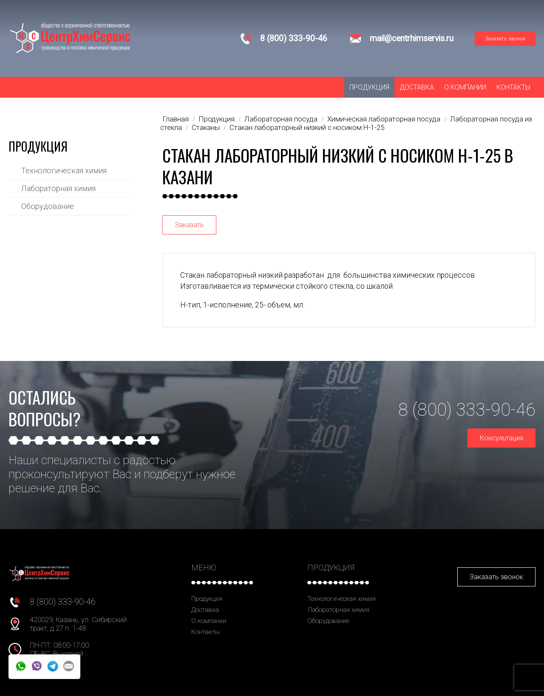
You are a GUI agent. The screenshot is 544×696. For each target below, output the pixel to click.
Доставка (417, 87)
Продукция (369, 87)
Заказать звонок (505, 38)
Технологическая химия (64, 170)
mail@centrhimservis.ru (411, 38)
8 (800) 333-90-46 (293, 38)
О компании (465, 87)
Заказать (189, 225)
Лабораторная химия (58, 188)
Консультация (501, 438)
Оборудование (47, 206)
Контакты (513, 87)
